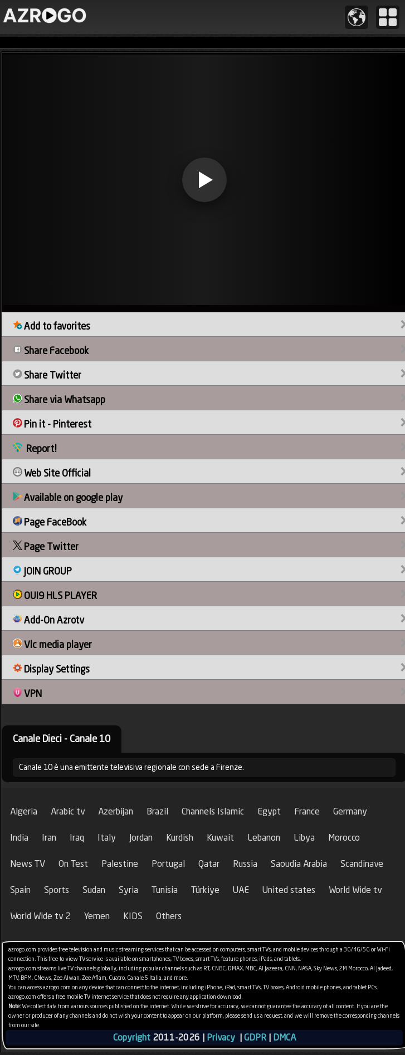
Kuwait (220, 838)
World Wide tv (355, 890)
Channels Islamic (213, 811)
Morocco (344, 838)
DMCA (284, 1037)
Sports (56, 890)
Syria (128, 890)
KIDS (133, 916)
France (307, 811)
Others (169, 916)
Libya (304, 838)
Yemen (97, 916)
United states (288, 890)
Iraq (77, 838)
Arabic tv (68, 811)
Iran (49, 838)
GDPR (255, 1037)
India (19, 838)
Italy (106, 838)
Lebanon (263, 838)
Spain (20, 890)
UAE (241, 890)
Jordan (141, 838)
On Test (73, 864)
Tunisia (165, 890)
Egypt (269, 811)
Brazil (157, 811)
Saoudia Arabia (299, 864)
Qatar (208, 864)
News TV (27, 864)
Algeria (23, 811)
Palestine (119, 864)
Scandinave (361, 864)
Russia (245, 864)
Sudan (93, 890)
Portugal (168, 864)
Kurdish (179, 838)
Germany (350, 811)
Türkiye (205, 890)
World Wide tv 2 (40, 916)
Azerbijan (115, 811)
